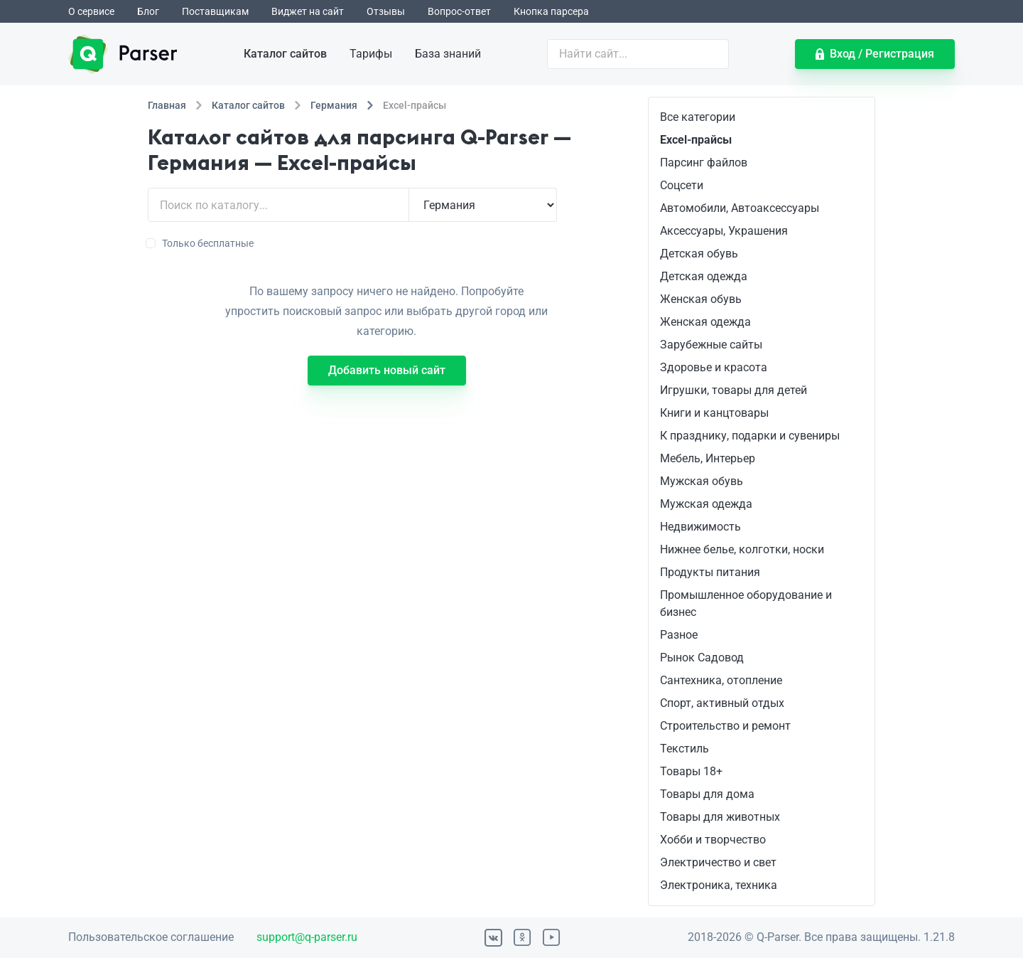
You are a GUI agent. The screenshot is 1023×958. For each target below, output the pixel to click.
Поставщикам (215, 11)
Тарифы (371, 53)
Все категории (697, 117)
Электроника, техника (718, 885)
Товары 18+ (691, 771)
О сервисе (91, 11)
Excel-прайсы (696, 140)
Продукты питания (710, 572)
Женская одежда (705, 322)
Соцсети (681, 185)
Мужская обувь (701, 481)
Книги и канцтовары (714, 413)
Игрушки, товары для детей (733, 390)
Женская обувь (701, 299)
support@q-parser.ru (306, 937)
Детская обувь (699, 253)
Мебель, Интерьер (707, 458)
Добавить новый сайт (386, 370)
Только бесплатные (201, 243)
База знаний (448, 53)
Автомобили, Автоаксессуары (739, 208)
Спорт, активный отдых (722, 703)
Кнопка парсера (551, 11)
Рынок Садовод (702, 657)
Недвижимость (700, 526)
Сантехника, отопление (721, 680)
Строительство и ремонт (725, 726)
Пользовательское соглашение (151, 937)
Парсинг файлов (703, 162)
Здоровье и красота (713, 367)
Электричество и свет (718, 862)
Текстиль (684, 748)
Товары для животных (720, 817)
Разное (679, 635)
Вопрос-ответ (459, 11)
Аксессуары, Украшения (724, 231)
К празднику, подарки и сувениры (750, 435)
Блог (148, 11)
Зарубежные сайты (711, 344)
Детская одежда (703, 276)
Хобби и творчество (713, 839)
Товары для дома (707, 794)
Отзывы (386, 11)
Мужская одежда (706, 504)
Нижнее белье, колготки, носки (742, 549)
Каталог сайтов (285, 53)
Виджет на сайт (307, 11)
